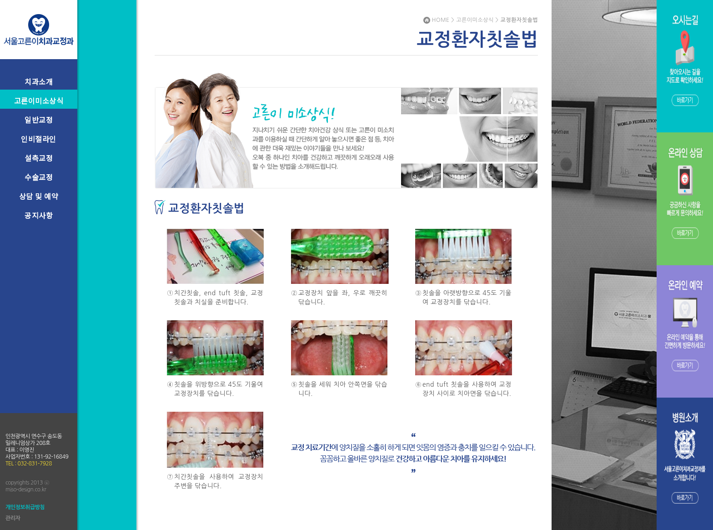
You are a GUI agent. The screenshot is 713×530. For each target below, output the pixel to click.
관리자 (12, 518)
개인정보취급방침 (25, 507)
